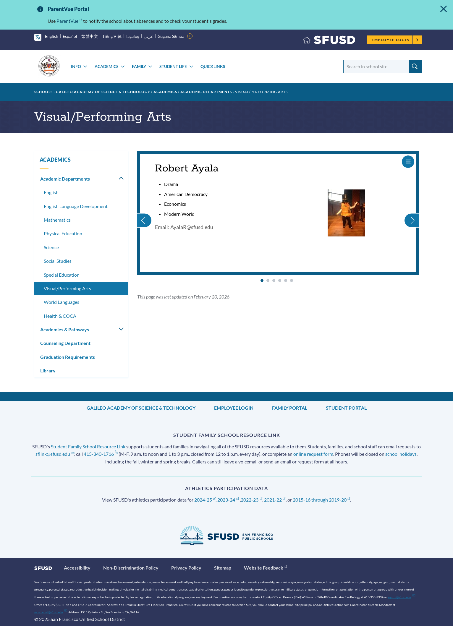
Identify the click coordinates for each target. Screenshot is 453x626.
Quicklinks (212, 66)
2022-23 (251, 499)
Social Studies (58, 261)
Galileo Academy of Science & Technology (103, 92)
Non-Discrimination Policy (130, 567)
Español (70, 36)
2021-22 (275, 499)
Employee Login (395, 40)
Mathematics (57, 220)
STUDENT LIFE (173, 66)
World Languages (61, 302)
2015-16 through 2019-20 (321, 499)
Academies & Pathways (64, 329)
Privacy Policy (186, 567)
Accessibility (77, 567)
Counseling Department (65, 343)
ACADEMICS (107, 66)
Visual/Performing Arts (67, 288)
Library (48, 370)
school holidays (401, 454)
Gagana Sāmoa (171, 36)
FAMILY (139, 66)
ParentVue (69, 21)
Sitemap (222, 567)
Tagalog (132, 36)
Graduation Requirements (67, 357)
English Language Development (76, 206)
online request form (313, 454)
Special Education (62, 275)
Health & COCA (60, 316)
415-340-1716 (101, 454)
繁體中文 (89, 36)
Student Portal (346, 408)
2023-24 (228, 499)
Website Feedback (265, 567)
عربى (148, 36)
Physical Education (63, 233)
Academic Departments (206, 92)
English (51, 36)
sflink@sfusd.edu (54, 454)
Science (51, 247)
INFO (76, 66)
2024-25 (205, 499)
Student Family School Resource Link (88, 446)
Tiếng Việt (112, 36)
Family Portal (289, 408)
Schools (43, 92)
